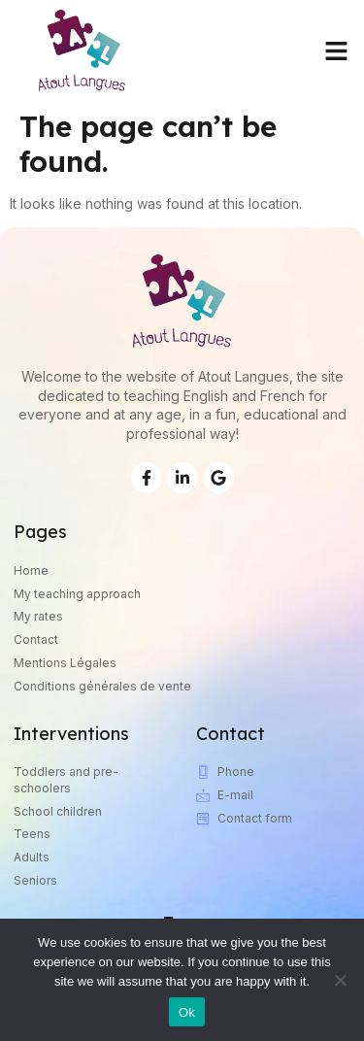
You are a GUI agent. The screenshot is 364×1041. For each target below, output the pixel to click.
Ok (187, 1012)
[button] (336, 50)
